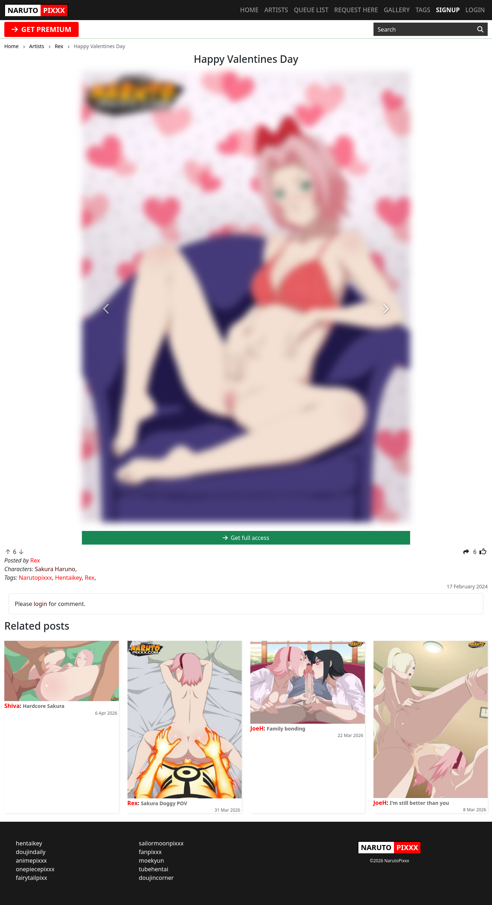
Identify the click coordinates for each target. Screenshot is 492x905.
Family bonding (286, 728)
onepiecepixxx (35, 869)
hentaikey (29, 843)
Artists (276, 10)
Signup (448, 10)
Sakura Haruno (55, 569)
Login (475, 10)
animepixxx (31, 860)
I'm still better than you (419, 802)
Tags (423, 10)
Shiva (12, 706)
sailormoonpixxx (161, 843)
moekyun (151, 860)
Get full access (246, 538)
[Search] (480, 29)
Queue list (311, 10)
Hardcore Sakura (43, 706)
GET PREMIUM (41, 29)
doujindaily (31, 852)
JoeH (257, 728)
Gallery (397, 10)
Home (249, 10)
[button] (106, 309)
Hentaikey (68, 578)
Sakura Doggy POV (164, 803)
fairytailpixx (31, 878)
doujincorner (156, 878)
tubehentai (153, 869)
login (40, 604)
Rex (89, 578)
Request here (356, 10)
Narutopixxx (35, 578)
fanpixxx (150, 852)
